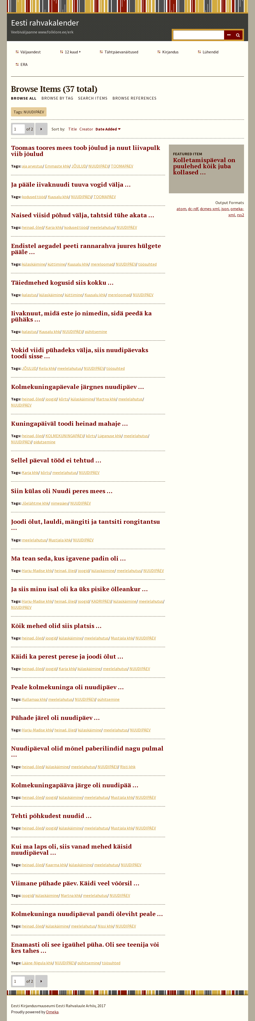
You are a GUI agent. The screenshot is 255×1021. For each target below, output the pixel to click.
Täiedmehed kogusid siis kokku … (62, 282)
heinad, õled (32, 227)
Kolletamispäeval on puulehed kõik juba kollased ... (204, 166)
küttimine (56, 264)
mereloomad (102, 264)
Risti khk (127, 766)
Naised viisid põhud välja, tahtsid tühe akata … (82, 215)
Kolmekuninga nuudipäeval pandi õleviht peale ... (87, 914)
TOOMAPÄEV (122, 166)
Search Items (93, 98)
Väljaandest (30, 51)
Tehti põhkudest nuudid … (51, 816)
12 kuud (71, 51)
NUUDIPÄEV (98, 166)
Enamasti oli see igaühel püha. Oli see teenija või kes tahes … (85, 947)
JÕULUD (79, 166)
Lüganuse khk (109, 435)
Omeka (52, 1011)
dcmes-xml (209, 208)
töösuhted (147, 264)
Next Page (41, 129)
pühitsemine (96, 331)
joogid (50, 398)
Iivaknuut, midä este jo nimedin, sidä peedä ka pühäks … (81, 316)
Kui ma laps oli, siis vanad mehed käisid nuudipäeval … (71, 849)
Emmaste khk (57, 166)
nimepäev (59, 503)
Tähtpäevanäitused (121, 51)
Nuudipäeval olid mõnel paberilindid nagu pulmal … (87, 751)
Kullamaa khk (34, 699)
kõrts (63, 398)
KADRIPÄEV (101, 601)
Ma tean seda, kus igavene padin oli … (68, 558)
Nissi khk (105, 926)
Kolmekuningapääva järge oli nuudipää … (74, 785)
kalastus (29, 294)
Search (237, 35)
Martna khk (106, 398)
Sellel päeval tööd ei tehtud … (56, 460)
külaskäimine (33, 264)
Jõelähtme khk (35, 503)
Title (72, 129)
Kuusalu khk (58, 196)
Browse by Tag (57, 98)
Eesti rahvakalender (45, 23)
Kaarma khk (55, 864)
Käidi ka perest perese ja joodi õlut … (67, 656)
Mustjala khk (60, 539)
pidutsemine (44, 441)
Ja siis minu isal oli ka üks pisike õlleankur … (79, 589)
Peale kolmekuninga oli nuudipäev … (67, 687)
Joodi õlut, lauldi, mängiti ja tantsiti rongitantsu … (85, 524)
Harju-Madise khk (37, 570)
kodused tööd (33, 196)
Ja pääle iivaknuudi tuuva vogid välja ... (71, 184)
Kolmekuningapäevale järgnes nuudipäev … (77, 387)
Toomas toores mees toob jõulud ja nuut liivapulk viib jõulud (85, 151)
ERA (24, 64)
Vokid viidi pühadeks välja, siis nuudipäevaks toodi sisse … (79, 353)
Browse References (134, 98)
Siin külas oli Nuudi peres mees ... (61, 491)
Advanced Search (228, 35)
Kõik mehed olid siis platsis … (56, 626)
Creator (86, 129)
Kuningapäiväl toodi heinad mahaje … (69, 423)
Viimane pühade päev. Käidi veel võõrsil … (75, 883)
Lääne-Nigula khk (37, 962)
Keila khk (47, 368)
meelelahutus (102, 227)
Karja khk (53, 227)
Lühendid (210, 51)
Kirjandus (170, 51)
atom (181, 208)
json (225, 208)
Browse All (24, 98)
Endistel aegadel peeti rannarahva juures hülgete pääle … (86, 249)
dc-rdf (193, 208)
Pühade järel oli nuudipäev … (55, 718)
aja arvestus (32, 166)
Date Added (106, 129)
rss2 (240, 214)
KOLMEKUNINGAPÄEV (64, 435)
